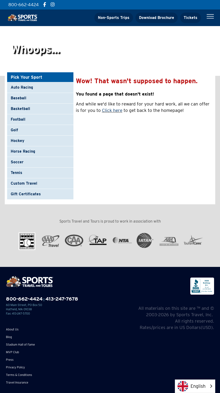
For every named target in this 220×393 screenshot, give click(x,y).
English (191, 386)
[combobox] (195, 386)
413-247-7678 (61, 299)
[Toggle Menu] (210, 16)
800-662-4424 (24, 299)
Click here (112, 110)
